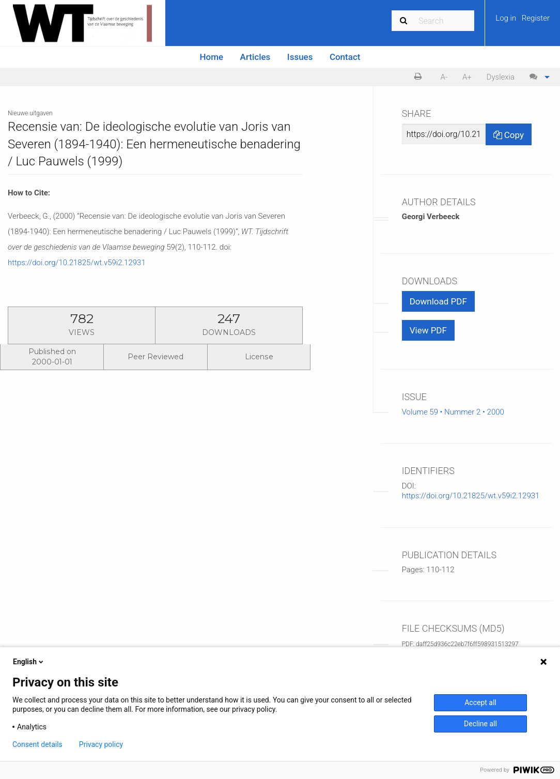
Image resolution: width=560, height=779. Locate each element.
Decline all (480, 724)
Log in (506, 18)
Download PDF (438, 301)
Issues (300, 57)
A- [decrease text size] (444, 77)
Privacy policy (101, 744)
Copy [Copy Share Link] (508, 135)
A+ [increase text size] (467, 77)
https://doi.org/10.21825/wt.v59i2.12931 (77, 262)
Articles (255, 57)
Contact (345, 57)
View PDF (428, 330)
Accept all (480, 702)
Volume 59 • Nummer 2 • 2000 (453, 412)
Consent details (37, 744)
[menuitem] (522, 21)
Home (212, 57)
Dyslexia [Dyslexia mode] (501, 77)
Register (536, 18)
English (29, 662)
